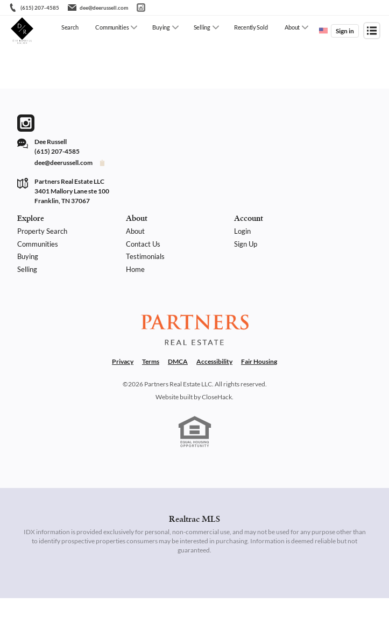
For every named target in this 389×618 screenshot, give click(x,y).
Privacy (122, 381)
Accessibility (214, 381)
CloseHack (217, 417)
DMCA (178, 381)
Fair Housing (259, 381)
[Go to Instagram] (141, 7)
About (292, 27)
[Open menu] (371, 30)
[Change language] (323, 30)
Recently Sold (250, 27)
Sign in (345, 31)
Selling (202, 27)
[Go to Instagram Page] (25, 123)
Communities (112, 27)
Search (69, 27)
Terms (150, 381)
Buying (160, 27)
